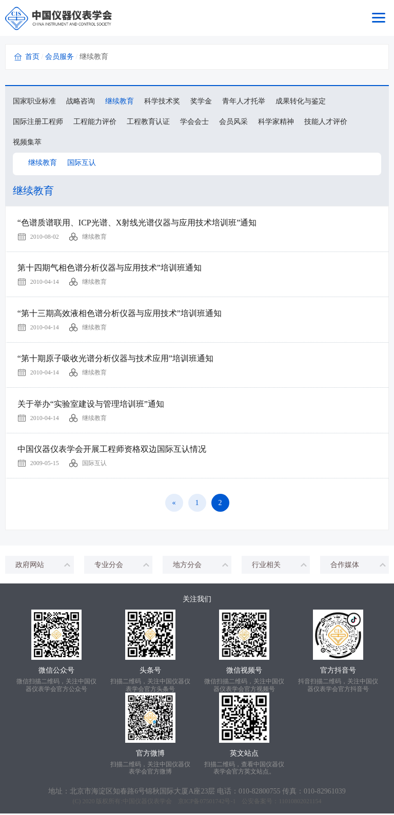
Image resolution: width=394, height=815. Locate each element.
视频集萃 (27, 142)
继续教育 (119, 101)
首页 (32, 56)
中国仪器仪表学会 (147, 802)
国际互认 (81, 162)
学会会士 (194, 122)
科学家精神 (276, 122)
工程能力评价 (94, 122)
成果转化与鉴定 (300, 101)
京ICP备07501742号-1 (207, 802)
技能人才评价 (325, 122)
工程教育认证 (148, 122)
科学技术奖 (162, 101)
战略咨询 (80, 101)
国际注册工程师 (38, 122)
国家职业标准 (34, 101)
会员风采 (233, 122)
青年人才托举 (243, 101)
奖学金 (201, 101)
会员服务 (59, 56)
